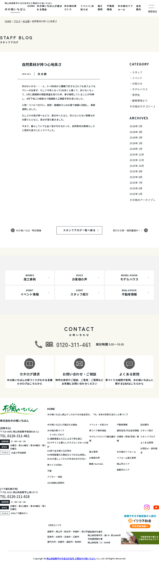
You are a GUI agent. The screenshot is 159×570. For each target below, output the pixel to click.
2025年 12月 (137, 154)
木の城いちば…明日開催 (28, 230)
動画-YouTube (96, 463)
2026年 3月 (136, 137)
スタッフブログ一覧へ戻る (82, 230)
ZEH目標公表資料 (55, 482)
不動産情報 (110, 7)
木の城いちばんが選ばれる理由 (49, 7)
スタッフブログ (147, 436)
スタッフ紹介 (146, 430)
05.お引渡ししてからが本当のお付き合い (66, 458)
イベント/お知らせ (87, 7)
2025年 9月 (136, 171)
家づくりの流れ (54, 464)
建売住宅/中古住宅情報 (128, 430)
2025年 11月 (137, 160)
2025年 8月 (136, 177)
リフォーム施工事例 (126, 457)
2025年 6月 (136, 188)
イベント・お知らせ (98, 424)
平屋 (49, 470)
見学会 (136, 94)
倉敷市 (50, 531)
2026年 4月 (136, 132)
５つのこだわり (55, 434)
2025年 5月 (136, 194)
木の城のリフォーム (125, 7)
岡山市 (59, 531)
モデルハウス (140, 89)
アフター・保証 (54, 476)
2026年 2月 (136, 143)
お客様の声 (94, 457)
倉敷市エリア (123, 469)
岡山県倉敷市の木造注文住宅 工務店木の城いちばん (71, 558)
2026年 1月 (136, 148)
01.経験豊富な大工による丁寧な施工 (64, 438)
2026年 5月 (136, 126)
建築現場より (140, 100)
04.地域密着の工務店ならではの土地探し (66, 454)
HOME (31, 6)
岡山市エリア (123, 463)
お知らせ (137, 83)
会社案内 (138, 7)
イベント (137, 78)
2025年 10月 (137, 165)
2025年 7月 (136, 182)
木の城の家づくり (70, 7)
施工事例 (100, 7)
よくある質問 (146, 442)
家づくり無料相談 (97, 430)
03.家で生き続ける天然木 (59, 450)
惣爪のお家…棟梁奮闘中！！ (128, 230)
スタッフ (137, 72)
